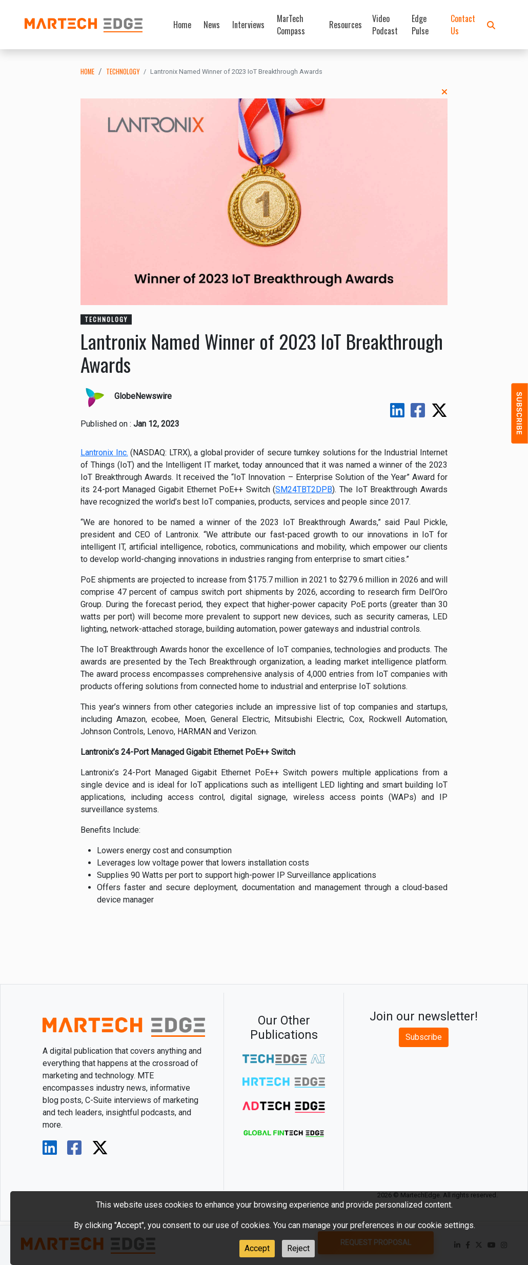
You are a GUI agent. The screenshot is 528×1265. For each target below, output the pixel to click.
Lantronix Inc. (104, 452)
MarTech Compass (291, 24)
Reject (298, 1248)
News (212, 24)
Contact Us (463, 24)
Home (182, 24)
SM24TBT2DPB (303, 489)
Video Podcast (385, 24)
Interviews (248, 24)
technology (122, 71)
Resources (345, 24)
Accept (257, 1248)
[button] (491, 24)
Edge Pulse (420, 24)
